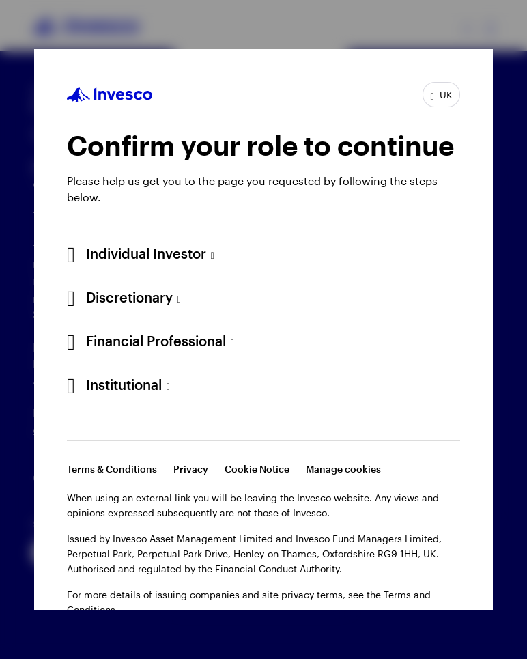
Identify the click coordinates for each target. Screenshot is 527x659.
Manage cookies (343, 469)
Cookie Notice (257, 469)
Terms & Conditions (112, 469)
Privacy (190, 469)
